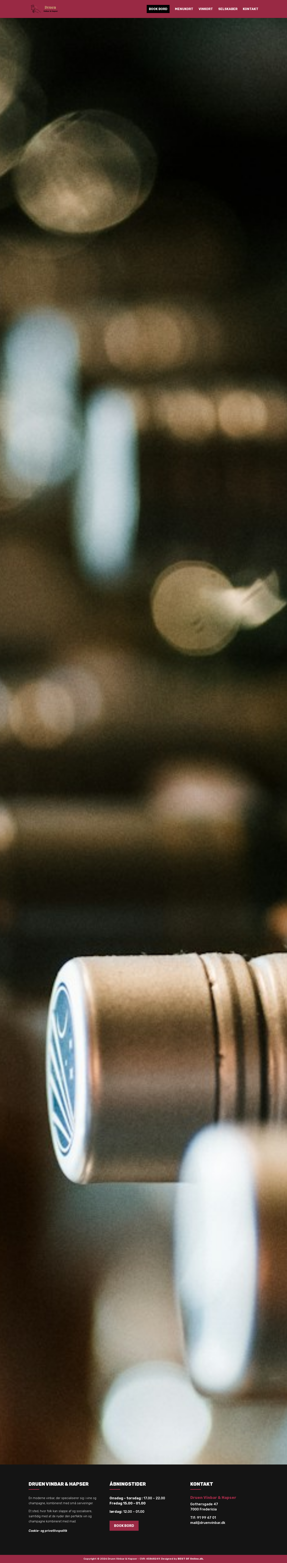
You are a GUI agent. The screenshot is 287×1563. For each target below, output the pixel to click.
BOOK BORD (124, 1526)
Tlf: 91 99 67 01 (203, 1518)
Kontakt (250, 9)
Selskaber (227, 9)
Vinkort (206, 9)
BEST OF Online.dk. (191, 1558)
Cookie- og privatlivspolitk (48, 1531)
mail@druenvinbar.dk (207, 1523)
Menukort (184, 9)
